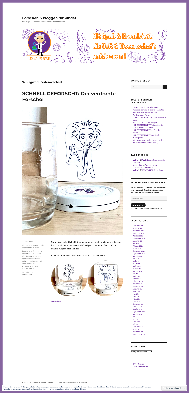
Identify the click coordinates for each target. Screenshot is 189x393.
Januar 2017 (137, 329)
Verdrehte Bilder (28, 264)
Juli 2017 (136, 317)
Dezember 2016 (139, 332)
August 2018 (137, 289)
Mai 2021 (136, 243)
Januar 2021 (137, 249)
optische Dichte (28, 259)
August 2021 (137, 241)
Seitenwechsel (36, 261)
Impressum (52, 382)
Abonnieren (138, 205)
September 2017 (139, 312)
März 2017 (137, 324)
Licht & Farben (28, 245)
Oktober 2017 (138, 309)
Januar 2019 (137, 284)
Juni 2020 (136, 261)
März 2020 (137, 269)
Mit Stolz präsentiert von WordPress (73, 382)
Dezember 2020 (139, 251)
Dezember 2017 (138, 304)
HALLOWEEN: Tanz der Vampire (145, 123)
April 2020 (137, 266)
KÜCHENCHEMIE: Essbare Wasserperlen (148, 140)
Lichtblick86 (137, 165)
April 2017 (136, 322)
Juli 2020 (136, 259)
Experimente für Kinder (31, 254)
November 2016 (139, 334)
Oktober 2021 (138, 236)
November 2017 (139, 307)
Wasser (36, 248)
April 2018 (136, 297)
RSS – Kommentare (140, 366)
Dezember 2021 (138, 231)
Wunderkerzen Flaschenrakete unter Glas (149, 110)
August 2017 (137, 314)
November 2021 (139, 233)
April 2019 (136, 276)
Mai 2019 (136, 274)
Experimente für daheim (32, 251)
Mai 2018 (136, 294)
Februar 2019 (138, 281)
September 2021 (139, 238)
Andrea (135, 160)
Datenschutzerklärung (78, 389)
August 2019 (137, 271)
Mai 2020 (136, 264)
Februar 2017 (138, 327)
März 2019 (137, 279)
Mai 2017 (136, 319)
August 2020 (137, 256)
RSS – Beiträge (138, 364)
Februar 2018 (138, 302)
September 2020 (139, 254)
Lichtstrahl (39, 256)
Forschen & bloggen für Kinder (49, 18)
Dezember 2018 (138, 286)
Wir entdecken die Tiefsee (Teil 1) (145, 143)
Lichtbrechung (28, 256)
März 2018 (137, 299)
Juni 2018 (136, 291)
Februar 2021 (138, 246)
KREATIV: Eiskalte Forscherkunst (145, 107)
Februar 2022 (138, 226)
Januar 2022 (137, 228)
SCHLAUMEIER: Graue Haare (152, 170)
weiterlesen (56, 301)
